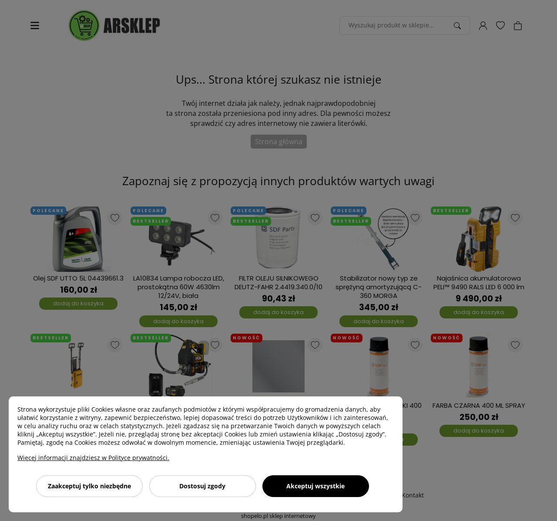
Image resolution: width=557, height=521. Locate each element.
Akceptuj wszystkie (315, 486)
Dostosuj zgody (202, 486)
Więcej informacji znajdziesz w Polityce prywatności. (93, 457)
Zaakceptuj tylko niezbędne (89, 486)
